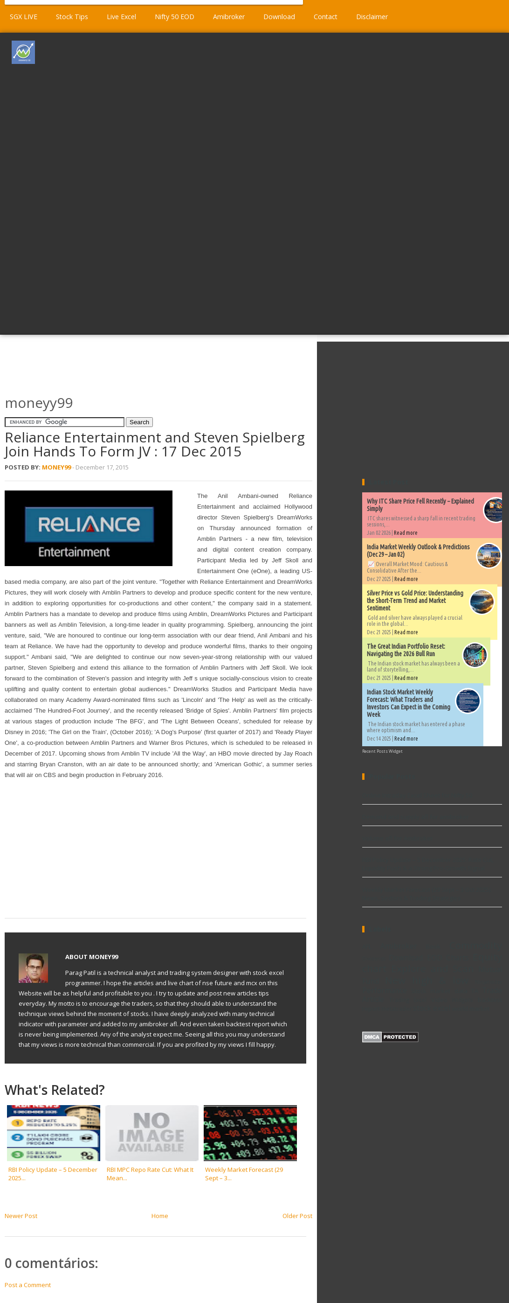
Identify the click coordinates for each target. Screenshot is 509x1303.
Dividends (373, 958)
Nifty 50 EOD (174, 16)
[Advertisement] (282, 182)
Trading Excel (408, 999)
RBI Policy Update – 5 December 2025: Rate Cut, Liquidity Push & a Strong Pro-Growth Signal (428, 863)
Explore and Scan (432, 968)
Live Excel (121, 16)
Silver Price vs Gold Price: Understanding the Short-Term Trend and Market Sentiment (415, 600)
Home (159, 1216)
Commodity (475, 945)
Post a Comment (28, 1285)
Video (439, 999)
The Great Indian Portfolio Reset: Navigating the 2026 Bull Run (406, 650)
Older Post (297, 1216)
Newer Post (21, 1216)
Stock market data (439, 991)
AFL (366, 946)
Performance (384, 990)
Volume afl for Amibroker (397, 838)
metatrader (396, 1008)
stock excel (431, 1008)
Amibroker (229, 16)
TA (474, 991)
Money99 (56, 467)
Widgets (462, 999)
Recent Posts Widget (382, 751)
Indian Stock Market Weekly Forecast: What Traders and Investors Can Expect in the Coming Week (408, 703)
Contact (325, 16)
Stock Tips (72, 16)
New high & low (426, 980)
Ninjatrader (488, 982)
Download (279, 16)
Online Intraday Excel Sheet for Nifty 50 (417, 795)
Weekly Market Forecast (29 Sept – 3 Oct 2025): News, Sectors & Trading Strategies (427, 893)
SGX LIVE (23, 16)
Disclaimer (372, 16)
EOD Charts (448, 958)
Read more (406, 533)
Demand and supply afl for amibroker (415, 817)
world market (470, 1008)
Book (433, 946)
